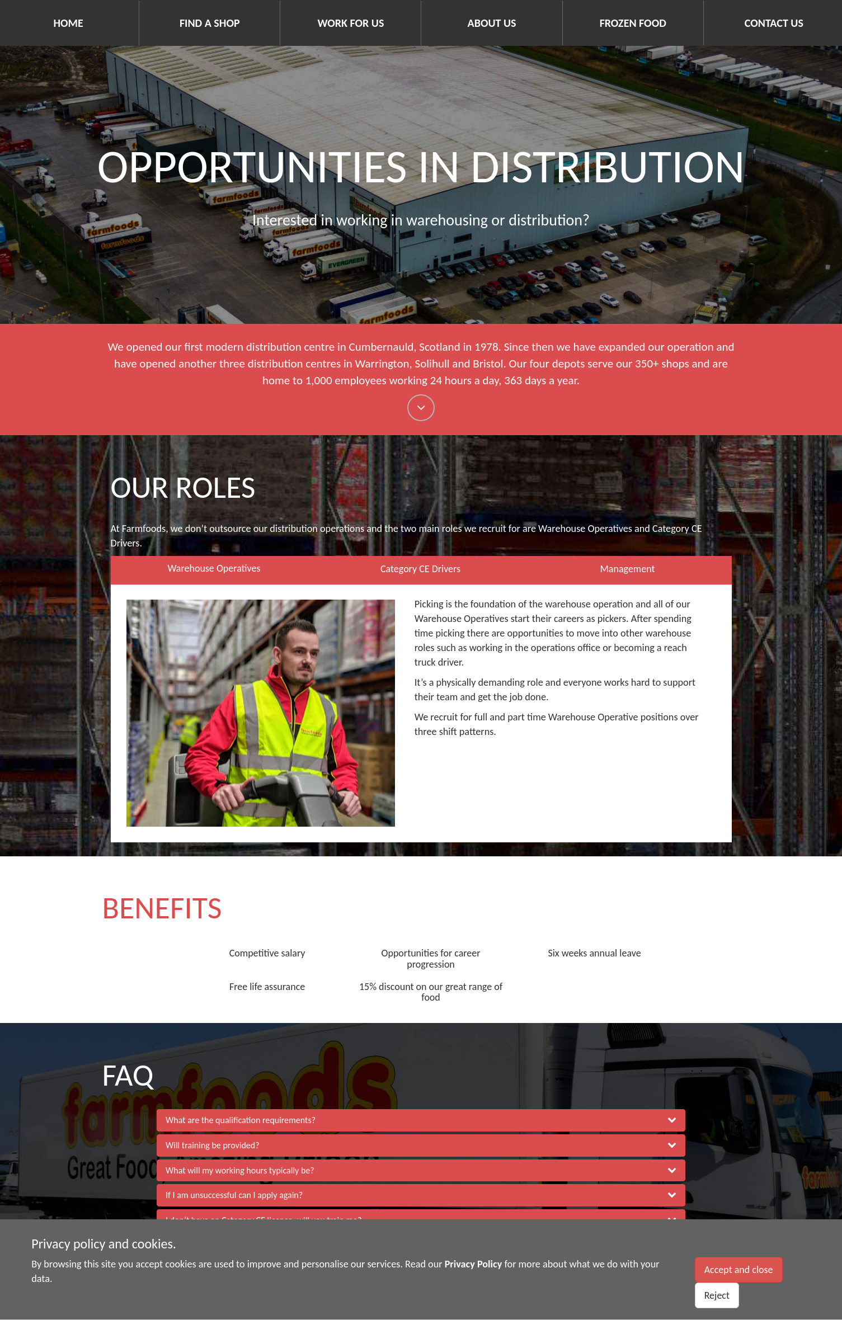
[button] (421, 1120)
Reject (717, 1295)
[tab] (421, 1120)
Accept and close (738, 1270)
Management (627, 569)
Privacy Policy (473, 1264)
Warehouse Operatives (213, 568)
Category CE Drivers (420, 569)
